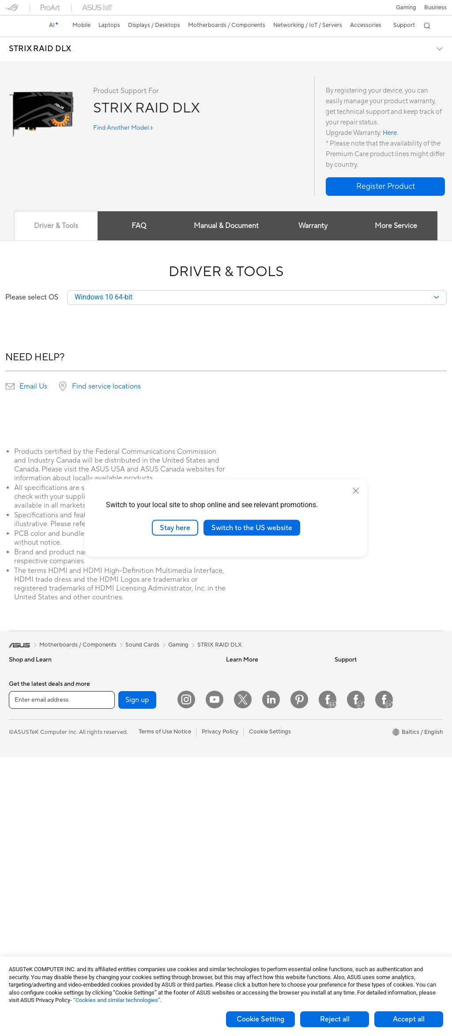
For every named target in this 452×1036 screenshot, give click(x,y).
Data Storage (133, 699)
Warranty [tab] (313, 225)
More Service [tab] (396, 225)
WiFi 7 (124, 739)
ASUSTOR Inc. (354, 739)
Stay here (175, 527)
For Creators (25, 753)
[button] (406, 7)
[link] (20, 26)
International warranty (255, 805)
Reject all (335, 1019)
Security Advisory (249, 885)
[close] (355, 490)
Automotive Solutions (254, 712)
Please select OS (31, 297)
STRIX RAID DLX (40, 49)
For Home (22, 726)
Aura (232, 778)
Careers (345, 725)
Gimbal (125, 938)
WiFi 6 (124, 752)
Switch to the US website (251, 527)
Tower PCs (23, 846)
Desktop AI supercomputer (151, 819)
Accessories (24, 699)
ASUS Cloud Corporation (368, 752)
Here (390, 133)
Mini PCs (20, 872)
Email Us (33, 386)
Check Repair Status (253, 819)
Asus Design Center (251, 686)
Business (435, 7)
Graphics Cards (29, 926)
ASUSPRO (240, 699)
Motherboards (28, 912)
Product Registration (253, 845)
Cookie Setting (260, 1019)
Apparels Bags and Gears (148, 885)
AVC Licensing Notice (254, 739)
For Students (25, 766)
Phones (18, 686)
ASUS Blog (240, 725)
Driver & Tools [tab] (56, 225)
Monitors (21, 819)
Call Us (235, 871)
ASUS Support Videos (255, 898)
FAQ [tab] (139, 225)
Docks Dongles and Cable (149, 925)
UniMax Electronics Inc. (365, 765)
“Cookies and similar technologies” (116, 1000)
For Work (21, 740)
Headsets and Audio (142, 872)
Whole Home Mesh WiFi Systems (159, 779)
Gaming (178, 645)
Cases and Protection (144, 898)
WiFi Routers (133, 766)
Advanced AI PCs (248, 752)
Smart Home (132, 805)
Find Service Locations (255, 832)
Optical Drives (134, 686)
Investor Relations (358, 686)
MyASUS (238, 911)
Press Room (350, 712)
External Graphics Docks (148, 712)
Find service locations (106, 386)
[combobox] (257, 297)
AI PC (233, 673)
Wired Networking (140, 792)
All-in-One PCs (28, 833)
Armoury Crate (245, 765)
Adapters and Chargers (146, 912)
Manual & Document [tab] (226, 225)
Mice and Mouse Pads (144, 859)
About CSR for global (363, 699)
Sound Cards (133, 673)
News (342, 673)
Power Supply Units (34, 939)
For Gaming (24, 779)
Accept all (409, 1019)
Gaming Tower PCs (33, 859)
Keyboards (130, 845)
